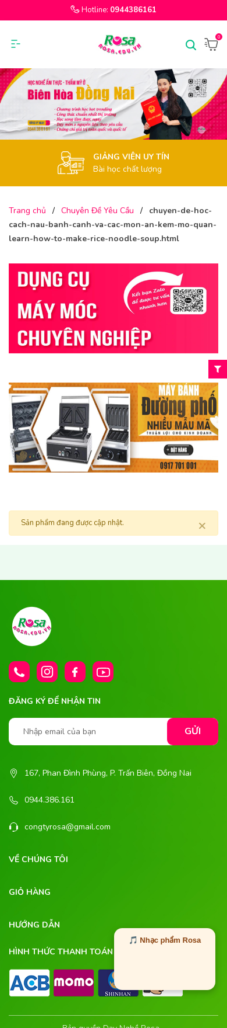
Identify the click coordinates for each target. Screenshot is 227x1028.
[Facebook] (75, 671)
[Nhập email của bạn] (113, 731)
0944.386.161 (49, 799)
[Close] (202, 525)
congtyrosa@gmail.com (67, 826)
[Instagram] (47, 671)
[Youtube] (103, 671)
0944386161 (133, 10)
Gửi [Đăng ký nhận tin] (193, 731)
